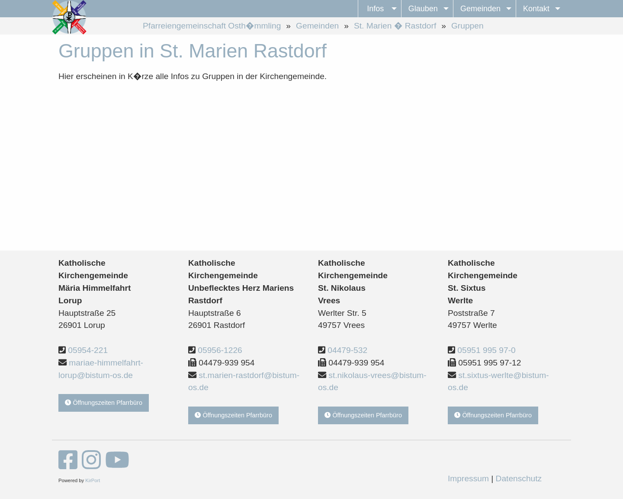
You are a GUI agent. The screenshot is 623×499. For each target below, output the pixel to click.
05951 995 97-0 (486, 350)
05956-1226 (220, 350)
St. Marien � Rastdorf (395, 25)
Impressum (468, 478)
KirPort (92, 480)
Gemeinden (317, 25)
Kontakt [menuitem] (536, 8)
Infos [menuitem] (375, 8)
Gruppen (467, 25)
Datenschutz (519, 478)
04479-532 (347, 350)
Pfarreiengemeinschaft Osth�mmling (212, 25)
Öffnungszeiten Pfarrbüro (103, 402)
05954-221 (88, 350)
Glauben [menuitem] (423, 8)
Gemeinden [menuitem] (480, 8)
